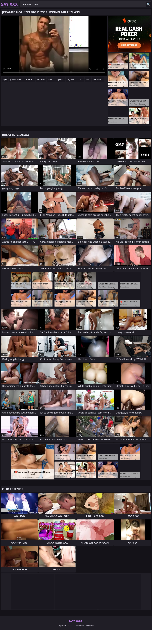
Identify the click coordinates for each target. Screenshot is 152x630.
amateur (30, 79)
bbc (88, 79)
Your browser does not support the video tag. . (54, 46)
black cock (98, 79)
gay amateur (16, 79)
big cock (60, 79)
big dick (70, 79)
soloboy (41, 79)
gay (5, 79)
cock (50, 79)
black (80, 79)
